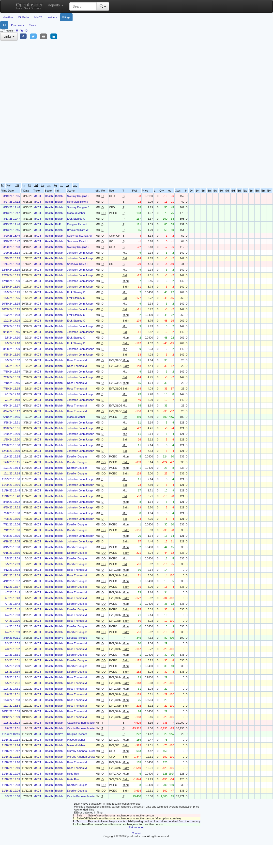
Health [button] (8, 17)
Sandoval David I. (77, 241)
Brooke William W (78, 229)
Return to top (136, 827)
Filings (66, 17)
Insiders (52, 17)
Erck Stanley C (76, 218)
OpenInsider (29, 6)
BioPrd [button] (23, 17)
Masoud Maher (76, 212)
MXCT (38, 17)
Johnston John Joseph (80, 252)
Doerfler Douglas (77, 456)
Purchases (17, 25)
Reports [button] (55, 5)
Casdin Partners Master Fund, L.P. (87, 722)
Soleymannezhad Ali (79, 235)
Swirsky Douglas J (78, 196)
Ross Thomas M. (77, 360)
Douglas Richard (77, 224)
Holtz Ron (73, 773)
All (4, 25)
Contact (136, 833)
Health (49, 196)
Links (9, 36)
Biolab (59, 196)
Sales (32, 25)
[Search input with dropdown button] (83, 6)
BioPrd (59, 224)
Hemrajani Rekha (77, 201)
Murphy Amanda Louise (81, 750)
